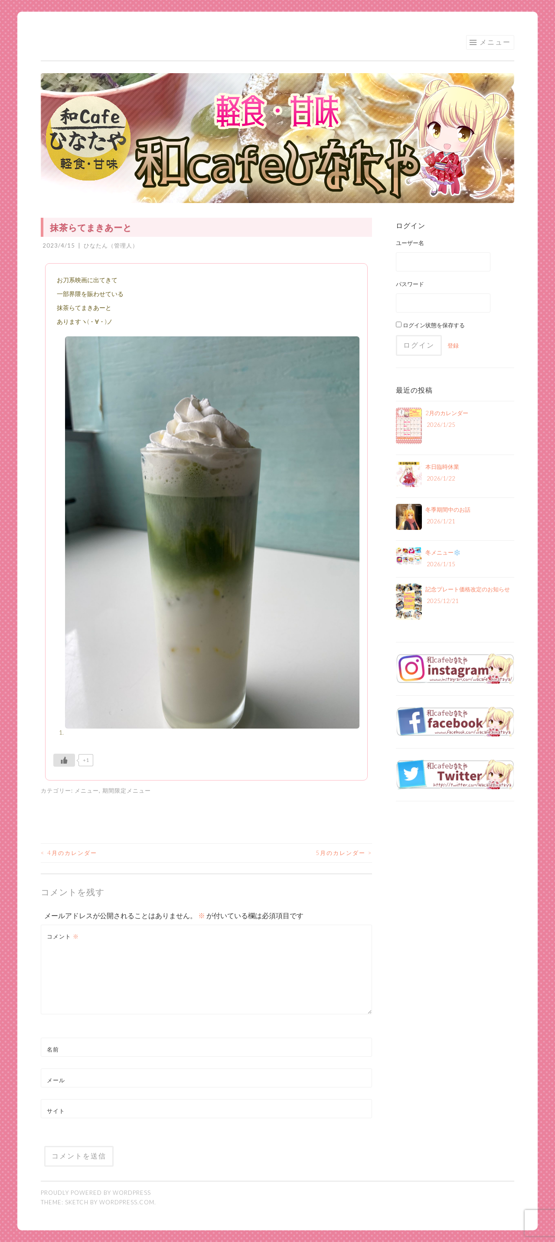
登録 (453, 345)
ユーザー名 (410, 242)
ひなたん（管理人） (111, 245)
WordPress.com (126, 1202)
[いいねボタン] (64, 760)
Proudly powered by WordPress (96, 1192)
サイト (56, 1110)
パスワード (410, 284)
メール (56, 1080)
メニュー (495, 42)
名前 (53, 1049)
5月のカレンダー (344, 852)
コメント (63, 936)
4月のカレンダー (69, 852)
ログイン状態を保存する (430, 325)
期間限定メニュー (126, 790)
